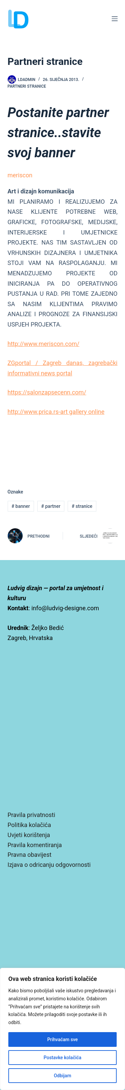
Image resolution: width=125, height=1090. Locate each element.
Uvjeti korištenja (29, 834)
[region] (62, 1029)
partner (51, 506)
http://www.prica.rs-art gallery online (56, 411)
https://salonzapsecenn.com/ (47, 392)
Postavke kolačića (62, 1057)
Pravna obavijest (30, 854)
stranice (82, 506)
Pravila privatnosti (31, 814)
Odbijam (62, 1075)
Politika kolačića (29, 824)
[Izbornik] (115, 19)
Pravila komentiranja (35, 844)
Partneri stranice (27, 86)
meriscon (20, 175)
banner (20, 506)
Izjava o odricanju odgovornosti (49, 864)
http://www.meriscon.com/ (44, 343)
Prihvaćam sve (62, 1039)
